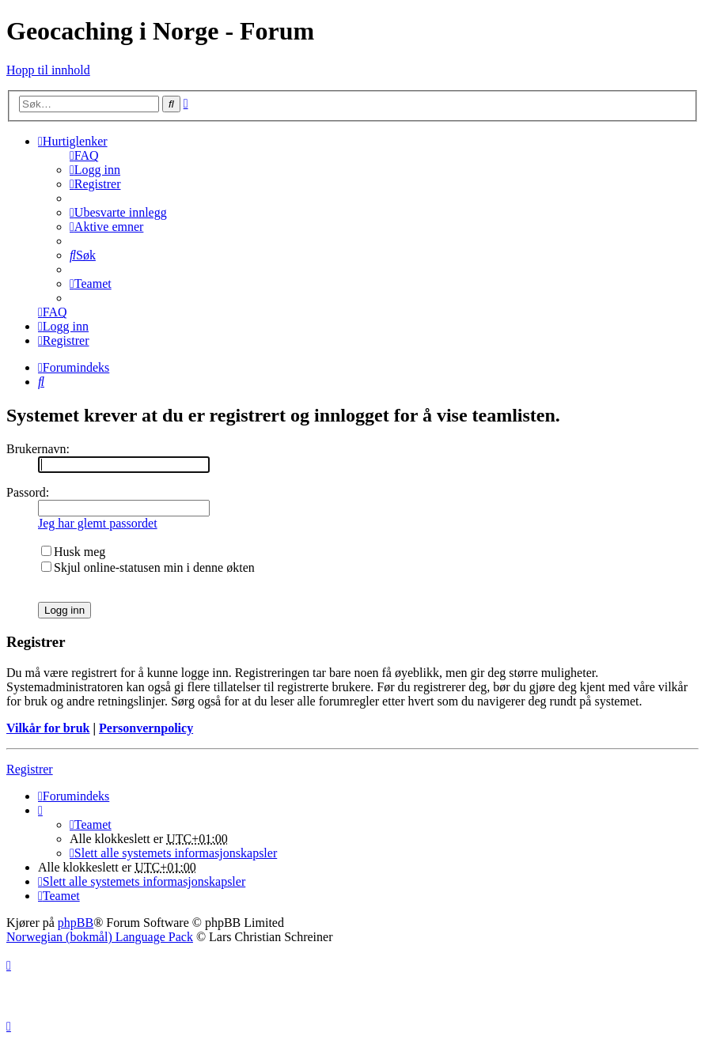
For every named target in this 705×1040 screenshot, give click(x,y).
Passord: (27, 492)
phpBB (75, 922)
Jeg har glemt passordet (97, 523)
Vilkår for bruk (48, 728)
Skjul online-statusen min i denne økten (148, 567)
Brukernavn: (38, 449)
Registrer (29, 769)
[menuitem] (84, 155)
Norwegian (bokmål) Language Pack (99, 937)
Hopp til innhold (48, 70)
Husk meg (73, 551)
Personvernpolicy (146, 728)
